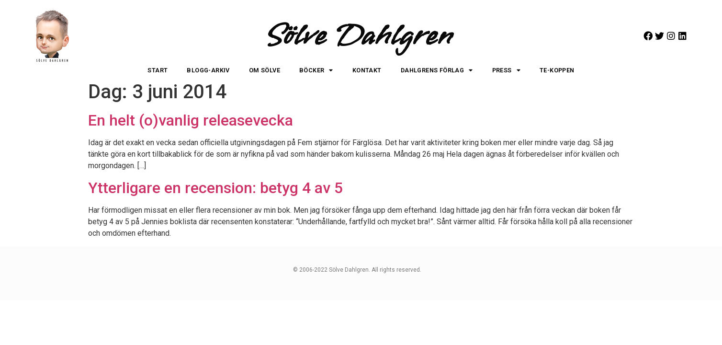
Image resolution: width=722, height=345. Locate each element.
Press (506, 71)
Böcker (316, 71)
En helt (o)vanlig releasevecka (190, 120)
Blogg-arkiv (208, 70)
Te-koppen (557, 70)
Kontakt (367, 70)
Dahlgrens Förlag (437, 71)
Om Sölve (264, 70)
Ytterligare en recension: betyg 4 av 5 (215, 188)
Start (157, 70)
